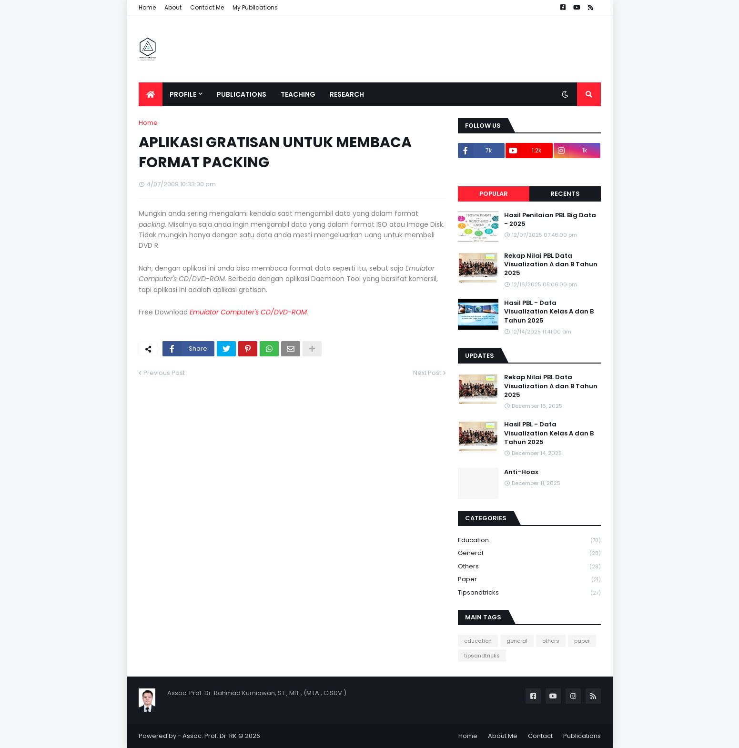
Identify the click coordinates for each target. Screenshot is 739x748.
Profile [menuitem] (183, 94)
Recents (565, 193)
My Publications (255, 7)
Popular (493, 193)
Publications (582, 735)
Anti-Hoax (521, 472)
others (529, 567)
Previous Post (164, 372)
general (529, 553)
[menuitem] (150, 94)
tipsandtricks (529, 592)
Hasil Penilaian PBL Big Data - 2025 (550, 219)
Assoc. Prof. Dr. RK (209, 735)
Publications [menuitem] (241, 94)
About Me (502, 735)
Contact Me (207, 7)
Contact (540, 735)
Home (147, 7)
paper (529, 580)
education (529, 541)
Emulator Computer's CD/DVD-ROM (248, 312)
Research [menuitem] (347, 94)
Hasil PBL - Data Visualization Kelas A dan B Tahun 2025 (549, 311)
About (173, 7)
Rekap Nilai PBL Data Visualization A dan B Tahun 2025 (550, 264)
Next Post (427, 372)
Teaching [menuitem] (298, 94)
